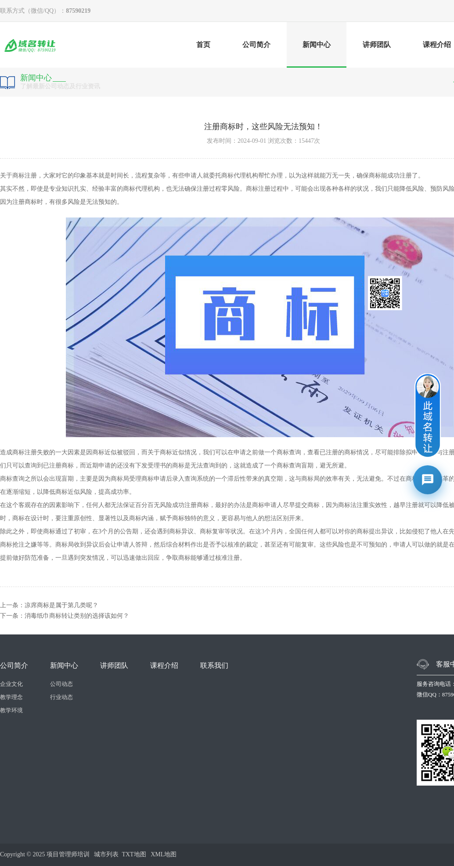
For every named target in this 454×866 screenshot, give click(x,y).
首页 (203, 44)
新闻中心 (316, 54)
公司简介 (256, 44)
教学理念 (11, 697)
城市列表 (106, 854)
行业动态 (61, 697)
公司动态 (61, 684)
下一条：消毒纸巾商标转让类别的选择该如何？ (64, 615)
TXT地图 (134, 854)
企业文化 (11, 684)
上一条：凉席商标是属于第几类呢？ (49, 605)
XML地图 (164, 854)
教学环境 (11, 710)
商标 (18, 175)
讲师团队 (377, 44)
